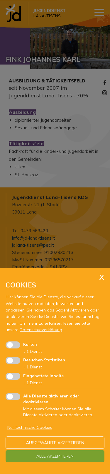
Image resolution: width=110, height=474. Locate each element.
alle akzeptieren (55, 456)
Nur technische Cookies (29, 427)
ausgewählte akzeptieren (55, 442)
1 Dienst (32, 351)
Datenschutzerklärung (41, 329)
